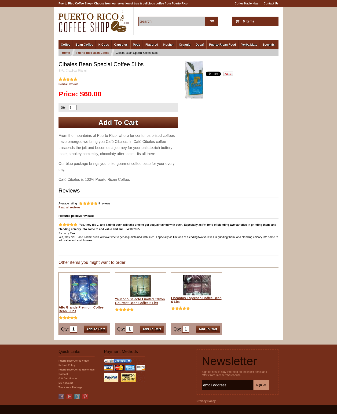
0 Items (248, 21)
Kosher (168, 44)
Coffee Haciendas (246, 3)
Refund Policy (67, 365)
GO (212, 21)
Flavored (151, 44)
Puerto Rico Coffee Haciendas (77, 369)
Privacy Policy (206, 401)
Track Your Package (70, 387)
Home (66, 52)
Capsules (121, 44)
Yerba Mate (249, 44)
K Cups (103, 44)
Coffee (65, 44)
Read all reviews (68, 84)
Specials (268, 44)
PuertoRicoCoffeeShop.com (94, 21)
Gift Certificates (68, 378)
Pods (136, 44)
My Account (66, 382)
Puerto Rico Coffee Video (74, 360)
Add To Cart (118, 122)
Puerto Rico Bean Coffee (92, 52)
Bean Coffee (84, 44)
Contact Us (271, 3)
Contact (63, 374)
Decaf (200, 44)
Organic (184, 44)
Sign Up (261, 385)
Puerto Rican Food (222, 44)
